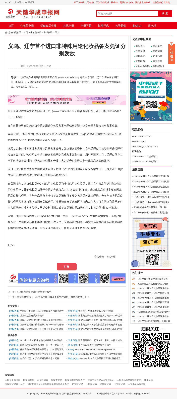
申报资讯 (48, 32)
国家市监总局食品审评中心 (101, 380)
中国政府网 (42, 380)
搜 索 (165, 13)
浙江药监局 (105, 384)
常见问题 (140, 61)
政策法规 (140, 51)
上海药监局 (91, 384)
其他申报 (68, 25)
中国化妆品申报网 (136, 384)
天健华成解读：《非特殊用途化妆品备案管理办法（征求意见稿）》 (52, 296)
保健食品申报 (48, 25)
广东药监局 (77, 384)
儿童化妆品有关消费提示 (32, 315)
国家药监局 (28, 380)
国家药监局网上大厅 (15, 384)
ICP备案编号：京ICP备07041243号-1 (115, 393)
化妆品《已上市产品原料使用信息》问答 (39, 358)
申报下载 (86, 25)
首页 (11, 25)
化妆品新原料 (143, 66)
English (137, 25)
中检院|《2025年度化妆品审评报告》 (96, 311)
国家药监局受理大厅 (75, 380)
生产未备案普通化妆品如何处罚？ (94, 345)
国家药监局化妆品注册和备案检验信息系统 (48, 384)
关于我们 (120, 25)
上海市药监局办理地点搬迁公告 (35, 291)
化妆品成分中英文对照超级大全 (153, 279)
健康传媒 (148, 380)
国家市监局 (56, 380)
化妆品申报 (27, 25)
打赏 (66, 266)
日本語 (152, 25)
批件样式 (103, 25)
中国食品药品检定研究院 (129, 380)
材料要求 (140, 56)
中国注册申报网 (12, 380)
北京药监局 (119, 384)
